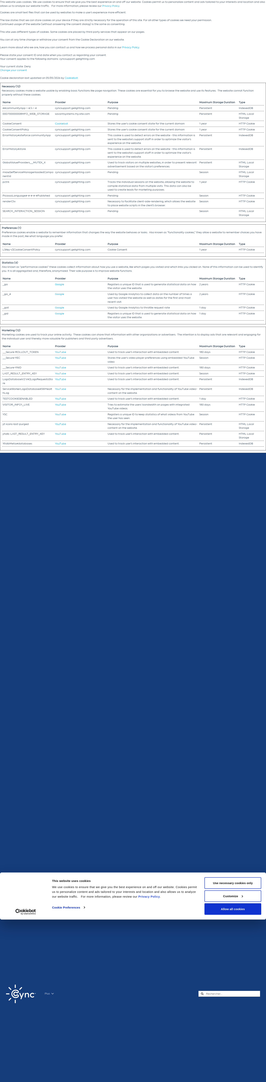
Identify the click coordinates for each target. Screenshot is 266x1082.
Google (59, 284)
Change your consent (13, 70)
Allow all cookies (233, 1071)
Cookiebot (71, 77)
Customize (233, 1058)
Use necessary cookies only (233, 1045)
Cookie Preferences (66, 1069)
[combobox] (233, 994)
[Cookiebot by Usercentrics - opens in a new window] (25, 1074)
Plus (49, 993)
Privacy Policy (110, 5)
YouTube (60, 352)
